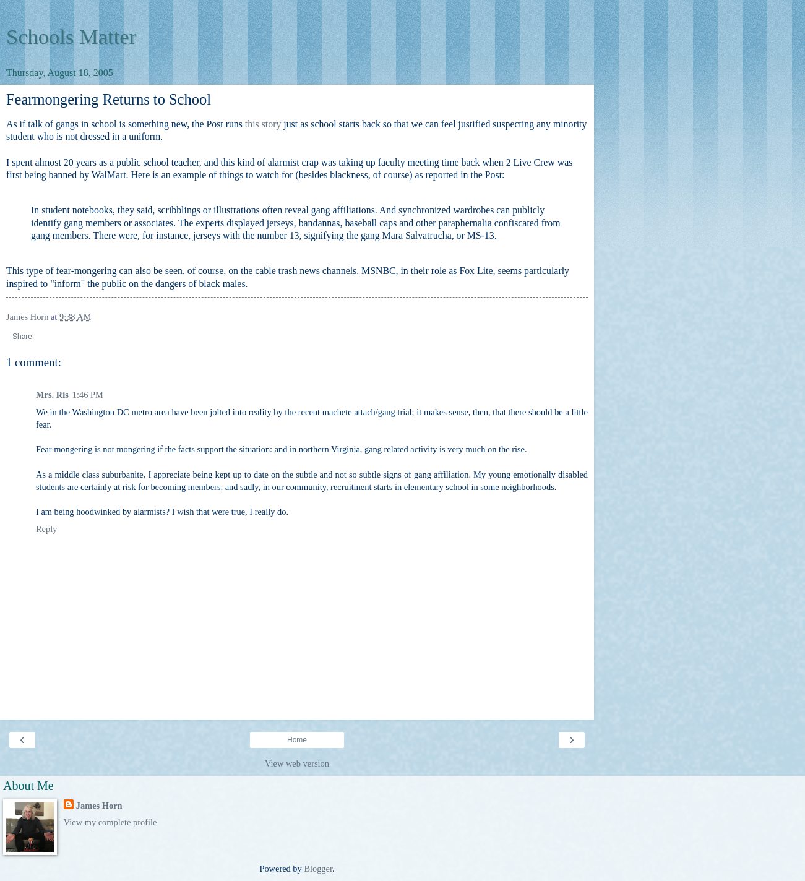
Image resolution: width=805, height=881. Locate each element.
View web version (297, 763)
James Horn (99, 805)
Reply (46, 529)
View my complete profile (110, 822)
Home (297, 740)
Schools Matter (71, 36)
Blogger (318, 869)
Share (22, 336)
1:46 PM (87, 395)
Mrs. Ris (52, 395)
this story (263, 124)
